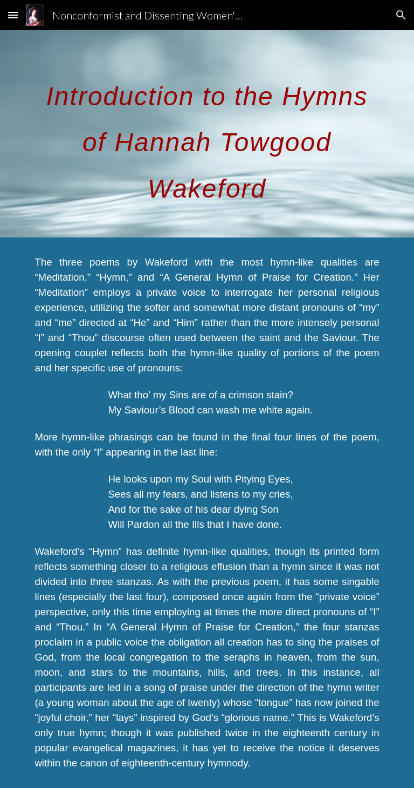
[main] (206, 133)
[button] (13, 15)
